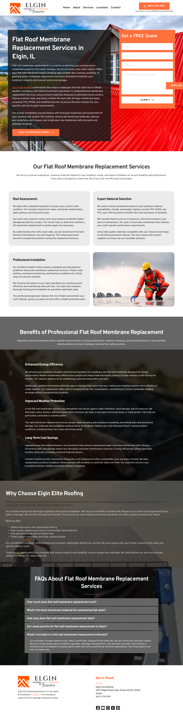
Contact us (36, 694)
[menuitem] (66, 8)
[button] (91, 602)
